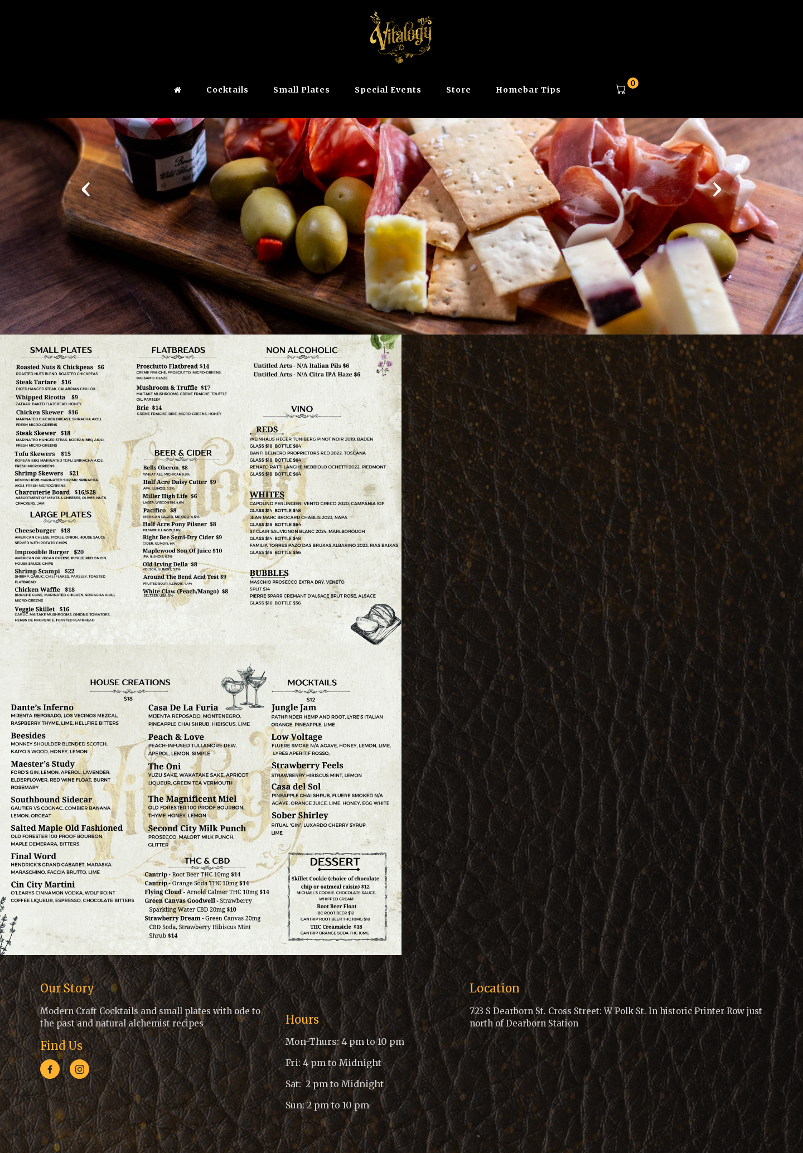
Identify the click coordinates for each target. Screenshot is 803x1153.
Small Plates (301, 90)
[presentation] (85, 188)
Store (458, 90)
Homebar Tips (528, 90)
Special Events (388, 90)
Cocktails (227, 90)
